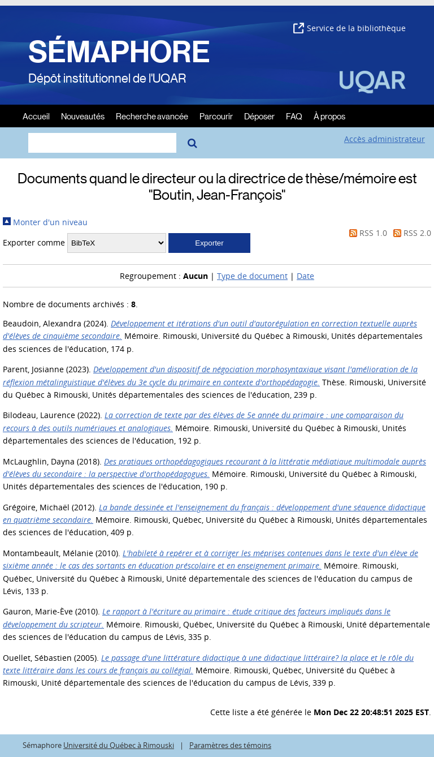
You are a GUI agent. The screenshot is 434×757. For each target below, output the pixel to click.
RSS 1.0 (366, 232)
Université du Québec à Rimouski (118, 745)
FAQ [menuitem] (294, 115)
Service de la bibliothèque (349, 28)
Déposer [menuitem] (259, 115)
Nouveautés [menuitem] (83, 115)
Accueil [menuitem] (36, 115)
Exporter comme (34, 242)
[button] (209, 243)
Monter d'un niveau (45, 222)
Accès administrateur (384, 139)
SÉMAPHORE (119, 52)
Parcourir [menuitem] (216, 115)
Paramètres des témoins (230, 745)
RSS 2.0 (410, 232)
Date (305, 275)
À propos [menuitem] (329, 115)
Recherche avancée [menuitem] (152, 115)
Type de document (252, 275)
